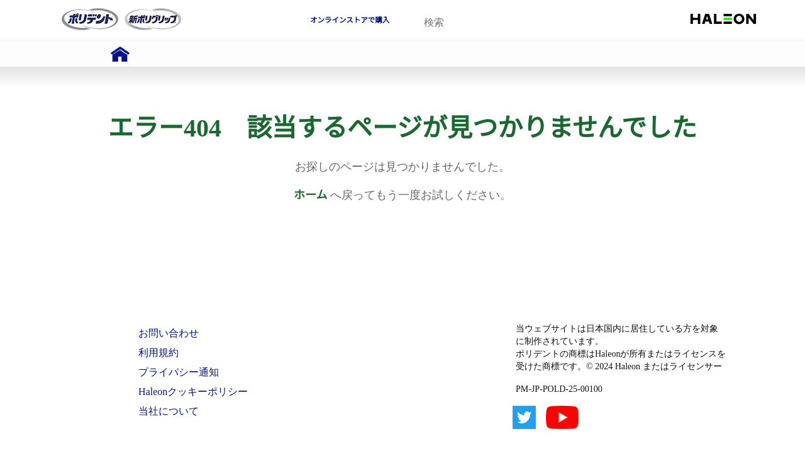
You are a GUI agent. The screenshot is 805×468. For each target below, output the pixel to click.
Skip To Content (43, 5)
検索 (538, 22)
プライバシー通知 (178, 372)
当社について (168, 411)
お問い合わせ (168, 333)
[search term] (481, 23)
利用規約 (158, 352)
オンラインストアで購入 (349, 20)
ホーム (310, 195)
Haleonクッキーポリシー (193, 391)
